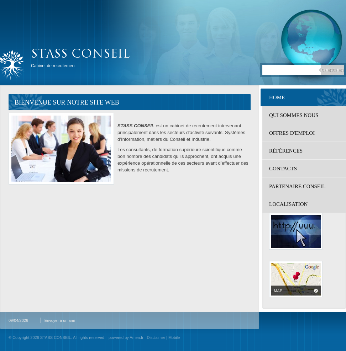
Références (286, 151)
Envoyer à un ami (59, 320)
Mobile (174, 337)
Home (277, 97)
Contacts (283, 168)
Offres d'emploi (292, 133)
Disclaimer (156, 337)
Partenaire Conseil (297, 186)
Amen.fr (136, 337)
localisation (288, 204)
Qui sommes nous (293, 115)
